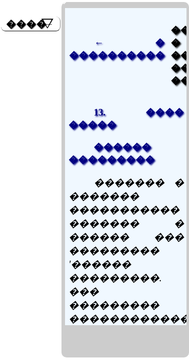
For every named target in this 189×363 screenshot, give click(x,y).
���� (26, 23)
